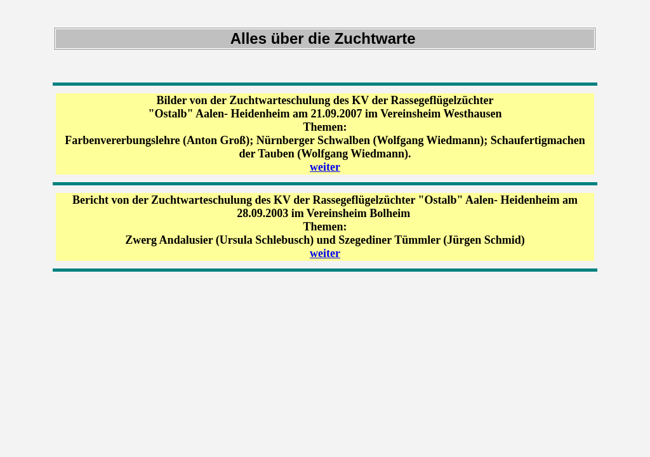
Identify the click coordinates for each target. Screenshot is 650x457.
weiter (325, 167)
